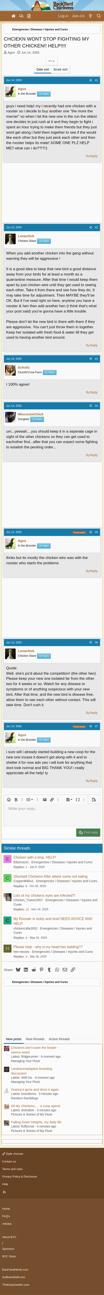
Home (6, 1208)
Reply (94, 156)
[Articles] (29, 16)
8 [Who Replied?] (26, 886)
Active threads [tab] (59, 1039)
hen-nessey (21, 951)
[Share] (90, 80)
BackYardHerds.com (15, 1269)
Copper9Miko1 (23, 881)
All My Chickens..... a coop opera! (35, 1106)
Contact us (9, 1161)
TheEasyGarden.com (15, 1284)
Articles (7, 1223)
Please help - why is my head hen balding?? (48, 947)
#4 (96, 405)
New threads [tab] (35, 1039)
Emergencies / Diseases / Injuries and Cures (61, 862)
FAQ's (6, 1216)
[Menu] (5, 16)
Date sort (42, 69)
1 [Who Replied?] (26, 867)
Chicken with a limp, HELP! (34, 857)
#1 (96, 80)
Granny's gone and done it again (35, 1089)
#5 (96, 532)
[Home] (13, 16)
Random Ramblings (24, 1098)
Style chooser (12, 1153)
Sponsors (8, 1248)
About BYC (9, 1237)
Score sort (60, 69)
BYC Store (9, 1256)
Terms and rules (12, 1169)
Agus (11, 52)
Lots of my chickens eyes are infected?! (44, 895)
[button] (9, 799)
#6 (96, 642)
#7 (96, 726)
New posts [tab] (13, 1039)
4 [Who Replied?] (26, 938)
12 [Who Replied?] (27, 909)
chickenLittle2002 (25, 928)
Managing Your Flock (25, 1061)
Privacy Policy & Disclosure (19, 1176)
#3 (96, 358)
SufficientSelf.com (13, 1277)
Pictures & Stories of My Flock (31, 1114)
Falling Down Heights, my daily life (36, 1122)
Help (5, 1184)
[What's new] (90, 16)
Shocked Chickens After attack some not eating (50, 876)
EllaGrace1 (21, 862)
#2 (96, 227)
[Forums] (21, 16)
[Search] (99, 16)
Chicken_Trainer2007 (28, 900)
